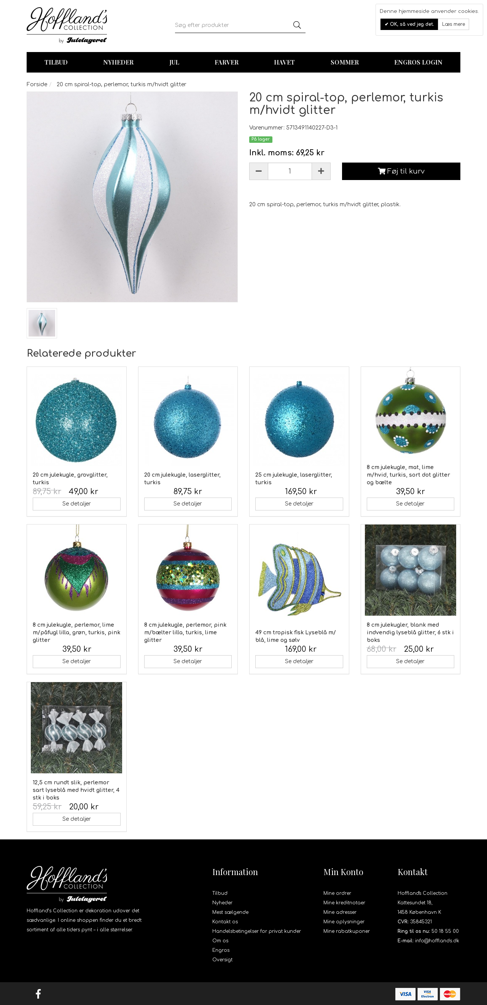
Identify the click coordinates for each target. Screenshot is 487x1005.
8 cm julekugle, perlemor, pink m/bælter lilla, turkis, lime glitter (185, 632)
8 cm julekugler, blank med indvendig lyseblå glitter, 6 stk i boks (410, 632)
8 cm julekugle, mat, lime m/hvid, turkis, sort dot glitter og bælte (408, 475)
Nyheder (118, 62)
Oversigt (222, 959)
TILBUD (56, 62)
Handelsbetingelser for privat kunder (256, 931)
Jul (174, 62)
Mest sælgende (230, 912)
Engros (220, 950)
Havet (284, 62)
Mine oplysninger (343, 921)
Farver (227, 62)
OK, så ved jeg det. (411, 24)
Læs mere (453, 24)
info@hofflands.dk (437, 940)
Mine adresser (339, 912)
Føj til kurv (401, 171)
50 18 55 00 (445, 931)
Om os (220, 940)
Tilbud (220, 893)
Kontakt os (225, 921)
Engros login (418, 62)
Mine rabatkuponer (346, 931)
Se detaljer (76, 504)
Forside (37, 84)
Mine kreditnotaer (344, 902)
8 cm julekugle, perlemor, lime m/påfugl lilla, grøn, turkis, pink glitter (76, 632)
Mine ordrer (337, 893)
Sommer (345, 62)
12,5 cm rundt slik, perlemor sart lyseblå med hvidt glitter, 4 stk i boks (76, 790)
